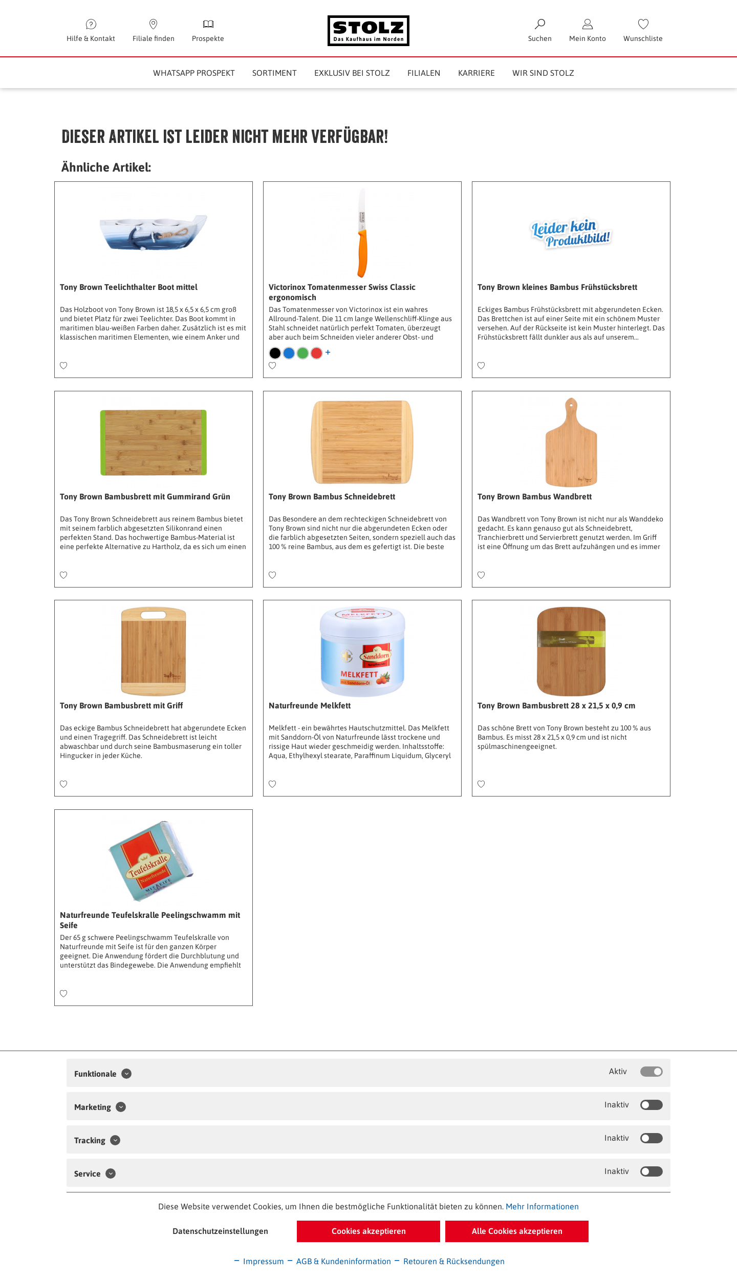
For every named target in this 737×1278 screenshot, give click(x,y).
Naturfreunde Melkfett (310, 705)
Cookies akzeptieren (369, 1230)
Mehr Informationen (542, 1206)
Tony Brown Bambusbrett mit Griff (121, 705)
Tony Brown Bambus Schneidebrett (332, 496)
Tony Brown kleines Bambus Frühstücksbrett (557, 286)
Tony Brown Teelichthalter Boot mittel (129, 286)
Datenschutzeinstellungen (220, 1230)
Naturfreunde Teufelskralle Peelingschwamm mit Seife (150, 920)
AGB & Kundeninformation (338, 1261)
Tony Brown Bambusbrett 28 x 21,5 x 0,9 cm (557, 705)
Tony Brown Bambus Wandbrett (535, 496)
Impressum (258, 1261)
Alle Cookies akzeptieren (517, 1230)
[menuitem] (643, 30)
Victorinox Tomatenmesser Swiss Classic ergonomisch (342, 292)
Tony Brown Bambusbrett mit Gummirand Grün (145, 496)
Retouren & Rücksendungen (449, 1261)
